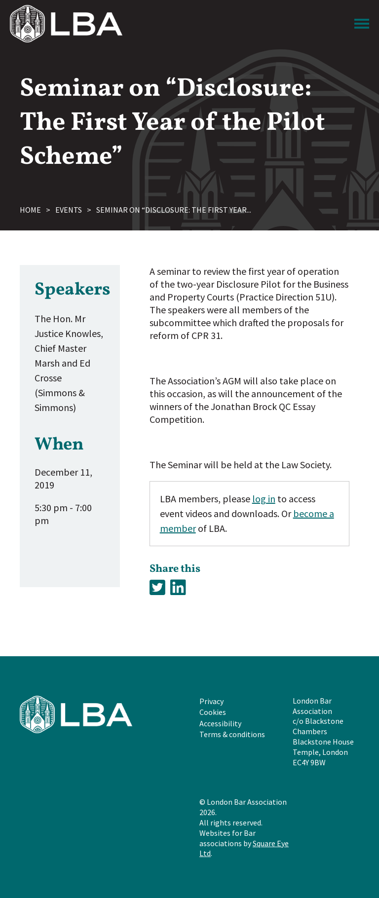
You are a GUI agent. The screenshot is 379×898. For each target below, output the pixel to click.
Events (68, 210)
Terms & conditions (232, 734)
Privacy (211, 701)
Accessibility (220, 723)
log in (263, 498)
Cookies (212, 712)
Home (30, 210)
